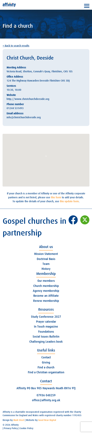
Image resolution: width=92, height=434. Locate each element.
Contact (46, 357)
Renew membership (46, 300)
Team (46, 264)
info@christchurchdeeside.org (24, 117)
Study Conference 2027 (46, 316)
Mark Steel (18, 420)
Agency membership (46, 290)
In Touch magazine (46, 326)
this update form (69, 201)
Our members (46, 280)
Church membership (46, 286)
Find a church (46, 367)
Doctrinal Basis (46, 259)
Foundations (46, 331)
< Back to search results (16, 45)
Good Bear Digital (47, 420)
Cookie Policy (26, 428)
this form (56, 197)
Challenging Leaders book (46, 341)
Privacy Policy (11, 428)
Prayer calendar (46, 321)
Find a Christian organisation (46, 372)
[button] (46, 157)
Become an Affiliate (46, 295)
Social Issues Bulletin (46, 336)
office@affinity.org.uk (46, 400)
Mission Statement (46, 254)
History (46, 268)
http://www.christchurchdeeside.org (28, 99)
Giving (46, 362)
